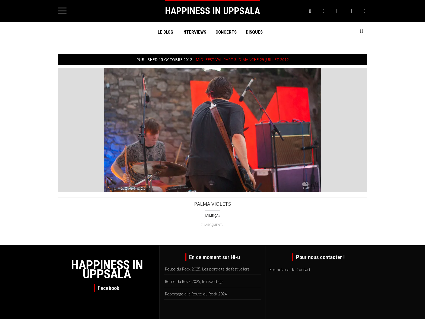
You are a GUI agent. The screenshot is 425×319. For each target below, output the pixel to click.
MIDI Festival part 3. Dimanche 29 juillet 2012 (242, 59)
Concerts (226, 32)
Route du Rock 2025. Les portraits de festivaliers (207, 269)
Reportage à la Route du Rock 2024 (196, 294)
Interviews (194, 32)
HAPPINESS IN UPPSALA (212, 11)
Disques (254, 32)
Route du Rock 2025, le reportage (194, 281)
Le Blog (165, 32)
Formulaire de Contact (289, 269)
